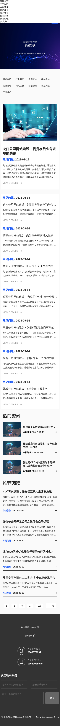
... (30, 606)
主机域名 (7, 92)
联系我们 (4, 21)
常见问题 (45, 85)
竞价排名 (7, 85)
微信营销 (32, 85)
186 (39, 606)
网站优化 (20, 85)
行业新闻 (20, 79)
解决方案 (4, 16)
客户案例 (4, 13)
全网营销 (32, 79)
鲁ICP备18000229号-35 (47, 717)
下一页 (51, 606)
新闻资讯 (4, 18)
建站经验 (45, 79)
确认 (52, 698)
